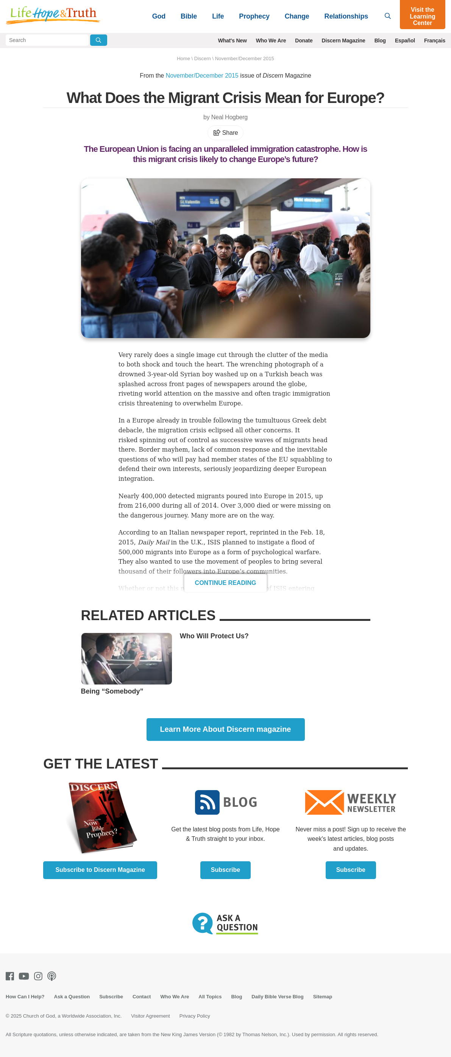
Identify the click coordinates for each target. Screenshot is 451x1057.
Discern (202, 58)
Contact (142, 996)
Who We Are (271, 40)
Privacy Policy (194, 1016)
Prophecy (254, 16)
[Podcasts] (53, 976)
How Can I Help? (25, 996)
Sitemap (322, 996)
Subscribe (225, 870)
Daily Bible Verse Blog (277, 996)
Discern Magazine (343, 40)
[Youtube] (25, 976)
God (158, 16)
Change (297, 16)
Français (434, 40)
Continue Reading (225, 583)
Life (218, 16)
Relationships (346, 16)
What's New (232, 40)
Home (183, 58)
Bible (189, 16)
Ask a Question (72, 996)
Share (225, 132)
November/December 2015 (244, 58)
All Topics (210, 996)
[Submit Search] (98, 40)
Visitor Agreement (150, 1016)
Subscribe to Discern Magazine (100, 870)
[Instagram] (39, 976)
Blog (380, 40)
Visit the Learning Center (422, 16)
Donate (303, 40)
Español (405, 40)
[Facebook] (11, 976)
